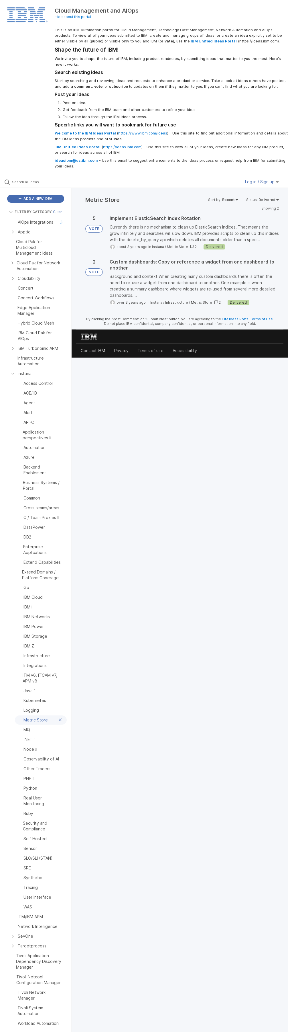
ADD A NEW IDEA (35, 198)
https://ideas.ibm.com (122, 147)
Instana (158, 247)
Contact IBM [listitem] (93, 350)
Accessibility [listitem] (185, 350)
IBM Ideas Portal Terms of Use (247, 319)
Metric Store (177, 247)
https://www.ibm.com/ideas (142, 133)
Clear (57, 212)
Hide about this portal (73, 17)
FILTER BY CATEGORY (30, 212)
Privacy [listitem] (121, 350)
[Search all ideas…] (39, 181)
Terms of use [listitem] (150, 350)
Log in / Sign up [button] (262, 181)
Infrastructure (176, 302)
